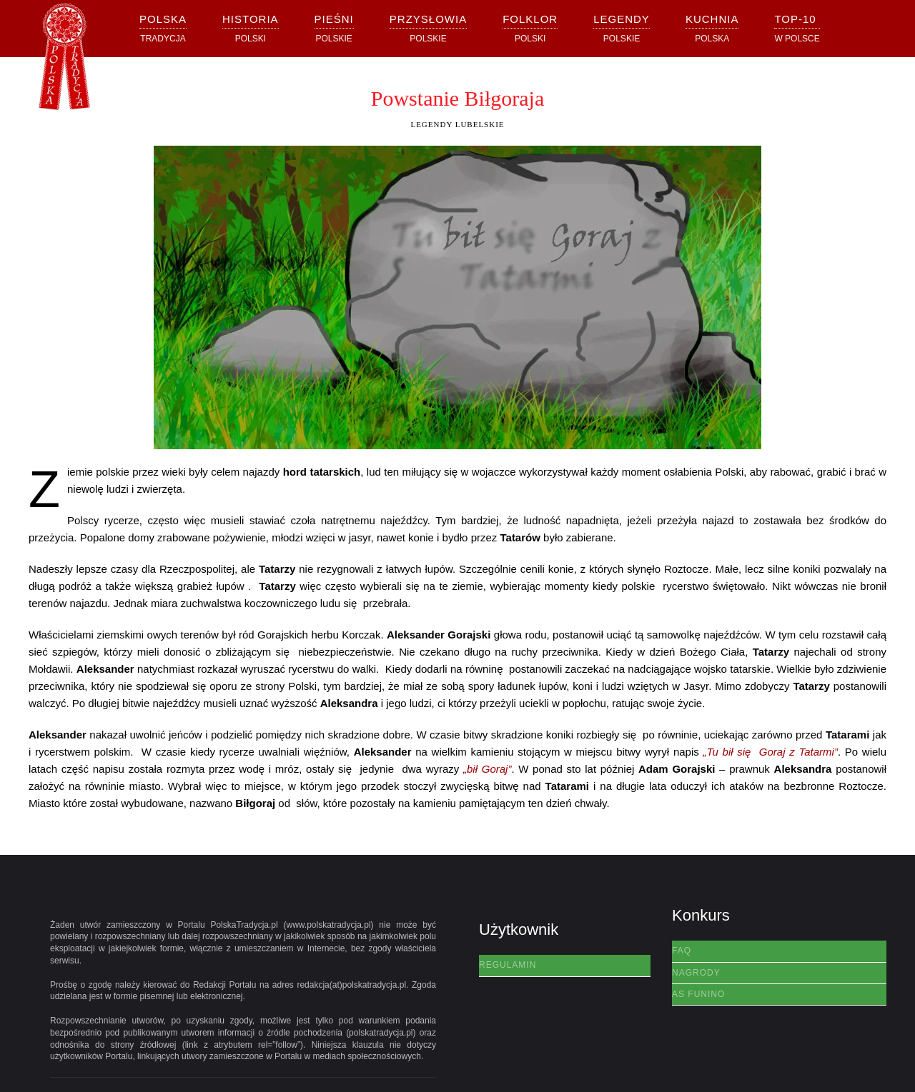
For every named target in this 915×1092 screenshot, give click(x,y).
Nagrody (696, 973)
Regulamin (507, 965)
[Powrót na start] (64, 61)
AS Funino (698, 994)
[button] (250, 28)
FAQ (681, 951)
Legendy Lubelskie (457, 124)
